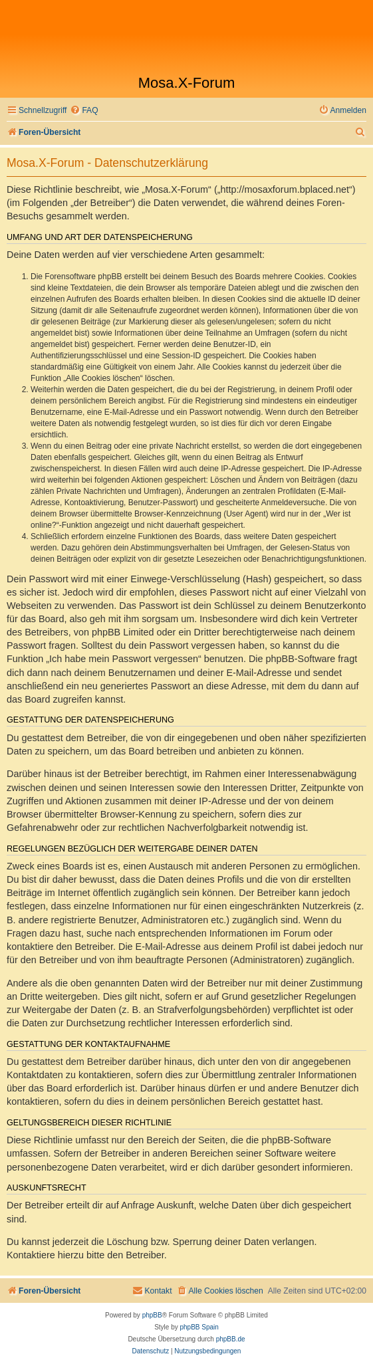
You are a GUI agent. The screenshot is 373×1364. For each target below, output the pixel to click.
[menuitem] (84, 111)
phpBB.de (230, 1339)
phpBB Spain (199, 1327)
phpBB (152, 1315)
